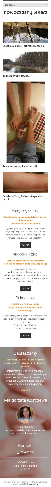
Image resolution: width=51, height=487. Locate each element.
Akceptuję (33, 484)
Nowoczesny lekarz (25, 12)
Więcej (25, 245)
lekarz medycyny (25, 427)
